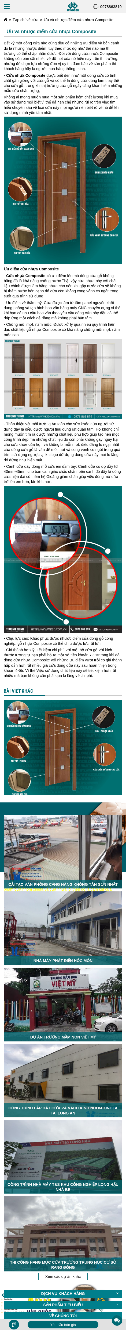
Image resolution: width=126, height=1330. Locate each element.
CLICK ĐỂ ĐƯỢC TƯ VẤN (59, 1268)
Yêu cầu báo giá (63, 1325)
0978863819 (111, 7)
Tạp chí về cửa (25, 20)
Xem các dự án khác (63, 1216)
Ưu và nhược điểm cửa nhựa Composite (78, 20)
